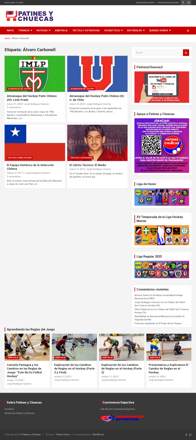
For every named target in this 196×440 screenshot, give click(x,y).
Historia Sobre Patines (20, 158)
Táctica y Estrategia (86, 30)
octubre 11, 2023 (109, 376)
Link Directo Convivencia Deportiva (117, 409)
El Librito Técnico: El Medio (88, 165)
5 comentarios (14, 107)
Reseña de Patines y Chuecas (19, 413)
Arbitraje (61, 30)
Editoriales (134, 30)
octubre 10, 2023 (157, 376)
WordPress (98, 434)
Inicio (10, 30)
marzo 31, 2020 (14, 104)
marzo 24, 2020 (77, 104)
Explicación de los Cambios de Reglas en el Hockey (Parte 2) (121, 368)
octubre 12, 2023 (62, 376)
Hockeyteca (112, 30)
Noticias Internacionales (168, 2)
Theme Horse (63, 434)
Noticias (42, 30)
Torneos (23, 30)
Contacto (9, 409)
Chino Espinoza (142, 309)
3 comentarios (14, 176)
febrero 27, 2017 (15, 173)
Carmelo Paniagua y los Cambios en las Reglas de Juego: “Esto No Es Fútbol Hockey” (24, 370)
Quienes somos (158, 30)
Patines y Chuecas (31, 434)
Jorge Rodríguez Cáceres (36, 104)
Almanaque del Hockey (20, 89)
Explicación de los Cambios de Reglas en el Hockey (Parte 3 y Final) (74, 368)
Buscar (186, 52)
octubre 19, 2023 (15, 380)
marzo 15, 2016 (77, 169)
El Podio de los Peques (170, 323)
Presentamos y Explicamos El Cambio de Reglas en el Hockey (168, 368)
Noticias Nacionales (145, 2)
